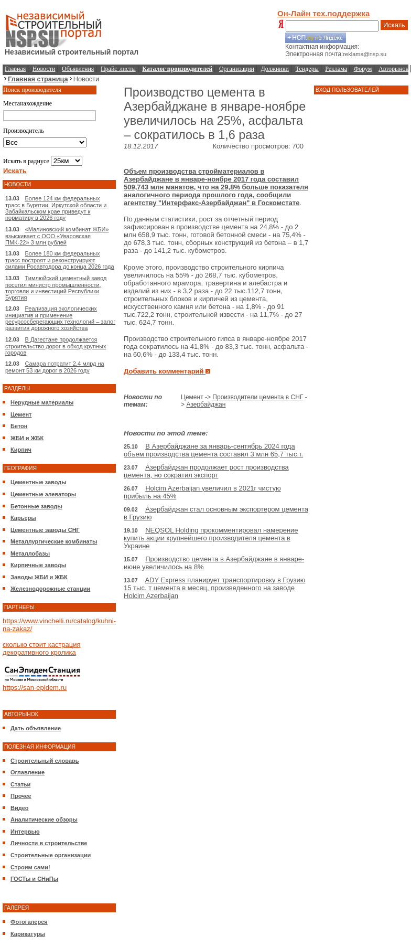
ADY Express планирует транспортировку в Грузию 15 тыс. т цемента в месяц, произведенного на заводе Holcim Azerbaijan (214, 588)
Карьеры (23, 518)
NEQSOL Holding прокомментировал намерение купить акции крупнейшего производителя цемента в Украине (211, 538)
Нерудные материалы (41, 402)
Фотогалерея (29, 922)
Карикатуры (27, 934)
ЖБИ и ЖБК (27, 438)
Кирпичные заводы (38, 565)
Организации (236, 68)
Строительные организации (50, 855)
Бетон (18, 426)
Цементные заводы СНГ (45, 530)
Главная (15, 68)
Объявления (78, 68)
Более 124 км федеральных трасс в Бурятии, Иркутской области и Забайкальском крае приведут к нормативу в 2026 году (55, 208)
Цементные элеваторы (43, 494)
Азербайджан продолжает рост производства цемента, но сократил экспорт (206, 471)
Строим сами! (30, 867)
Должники (275, 68)
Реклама (336, 68)
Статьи (20, 784)
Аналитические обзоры (44, 819)
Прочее (20, 796)
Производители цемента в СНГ (257, 397)
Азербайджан (205, 404)
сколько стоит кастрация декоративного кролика (42, 648)
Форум (363, 68)
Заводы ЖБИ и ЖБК (39, 577)
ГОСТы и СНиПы (34, 879)
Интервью (25, 831)
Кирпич (20, 449)
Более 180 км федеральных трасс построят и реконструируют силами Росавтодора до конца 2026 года (59, 260)
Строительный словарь (44, 761)
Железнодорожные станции (50, 588)
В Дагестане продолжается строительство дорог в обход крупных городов (55, 346)
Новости (44, 68)
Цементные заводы (38, 482)
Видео (19, 808)
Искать (394, 25)
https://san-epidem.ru (35, 687)
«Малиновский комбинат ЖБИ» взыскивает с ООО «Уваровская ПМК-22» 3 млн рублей (57, 236)
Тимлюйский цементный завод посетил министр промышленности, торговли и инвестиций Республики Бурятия (55, 288)
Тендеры (307, 68)
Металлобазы (30, 553)
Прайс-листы (118, 68)
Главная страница (38, 79)
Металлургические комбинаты (53, 541)
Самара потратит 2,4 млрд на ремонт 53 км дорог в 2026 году (54, 367)
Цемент (20, 414)
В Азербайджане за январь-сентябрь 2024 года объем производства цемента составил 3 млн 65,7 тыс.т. (213, 450)
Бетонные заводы (36, 506)
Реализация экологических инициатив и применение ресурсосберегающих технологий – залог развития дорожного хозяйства (60, 318)
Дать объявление (35, 728)
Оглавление (27, 772)
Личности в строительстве (48, 843)
